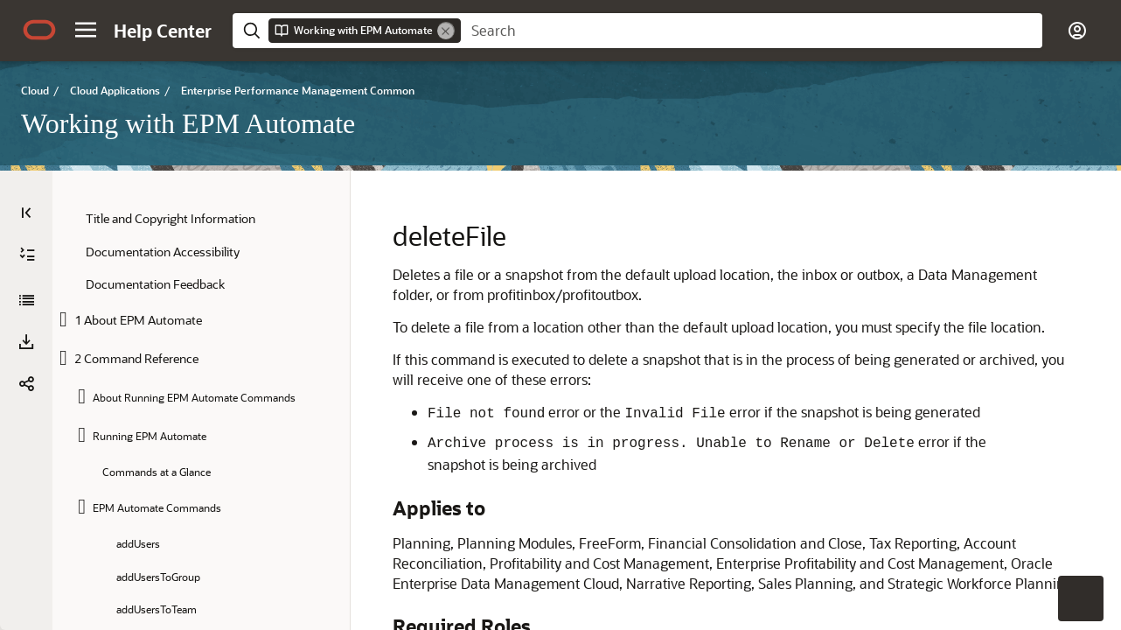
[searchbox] (751, 30)
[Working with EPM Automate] (26, 300)
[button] (85, 29)
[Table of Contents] (26, 212)
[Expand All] (27, 254)
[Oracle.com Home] (39, 29)
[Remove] (446, 30)
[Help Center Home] (163, 30)
